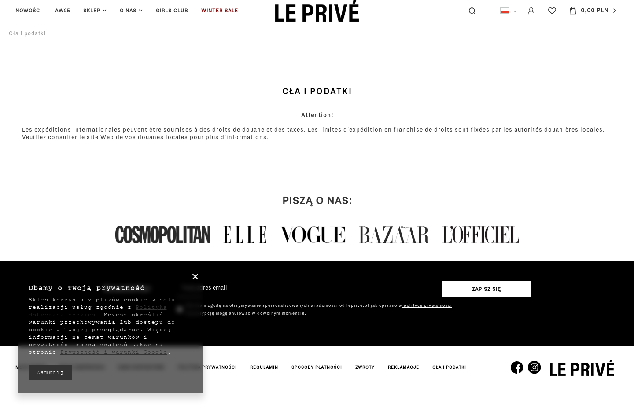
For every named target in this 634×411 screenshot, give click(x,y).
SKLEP (91, 10)
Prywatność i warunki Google (113, 352)
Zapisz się (486, 289)
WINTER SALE (219, 10)
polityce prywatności (427, 305)
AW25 (62, 10)
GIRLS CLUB (172, 10)
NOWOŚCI (28, 10)
